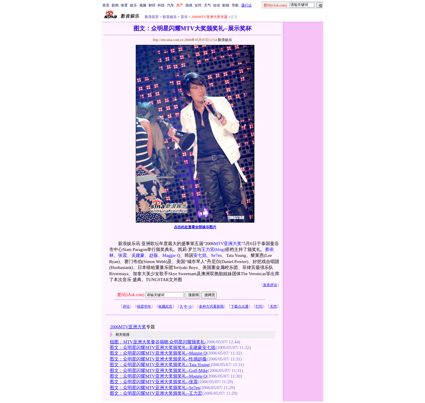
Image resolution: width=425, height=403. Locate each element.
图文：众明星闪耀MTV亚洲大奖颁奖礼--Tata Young (159, 364)
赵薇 (153, 255)
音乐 (184, 17)
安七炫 (200, 255)
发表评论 (270, 285)
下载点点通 (240, 306)
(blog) (220, 249)
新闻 (115, 5)
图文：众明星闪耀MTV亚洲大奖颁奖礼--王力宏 (156, 393)
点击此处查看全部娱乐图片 (195, 227)
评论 (126, 306)
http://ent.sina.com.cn (168, 40)
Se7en (216, 255)
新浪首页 (152, 17)
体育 (124, 5)
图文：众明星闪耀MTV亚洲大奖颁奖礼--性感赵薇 (158, 359)
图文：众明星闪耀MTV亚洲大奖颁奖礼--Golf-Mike (159, 370)
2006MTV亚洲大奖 (128, 326)
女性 (198, 5)
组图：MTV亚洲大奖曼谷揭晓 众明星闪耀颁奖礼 (157, 342)
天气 (207, 5)
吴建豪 (138, 255)
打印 (259, 306)
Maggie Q (171, 255)
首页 (105, 5)
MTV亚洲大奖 (227, 243)
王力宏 (208, 249)
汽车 (170, 5)
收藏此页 (165, 306)
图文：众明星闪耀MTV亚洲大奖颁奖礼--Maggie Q (158, 353)
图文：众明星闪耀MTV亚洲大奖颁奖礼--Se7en (155, 387)
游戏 (188, 5)
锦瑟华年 (144, 306)
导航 (235, 5)
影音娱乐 (170, 17)
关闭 (273, 306)
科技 (161, 5)
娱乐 (133, 5)
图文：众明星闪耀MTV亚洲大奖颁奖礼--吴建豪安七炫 (162, 347)
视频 (142, 5)
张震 (122, 255)
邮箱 (225, 5)
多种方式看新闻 (211, 306)
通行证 (246, 5)
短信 (216, 5)
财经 (152, 5)
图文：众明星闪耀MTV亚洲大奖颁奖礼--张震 (154, 381)
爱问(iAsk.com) (130, 295)
